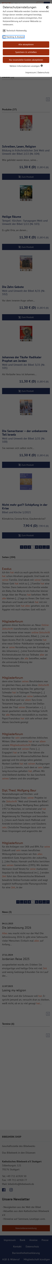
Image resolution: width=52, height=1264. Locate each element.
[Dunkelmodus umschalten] (48, 8)
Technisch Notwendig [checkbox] (16, 30)
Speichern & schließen (26, 52)
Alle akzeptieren (26, 44)
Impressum (30, 72)
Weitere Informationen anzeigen (26, 66)
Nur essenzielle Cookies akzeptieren (26, 59)
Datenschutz (43, 72)
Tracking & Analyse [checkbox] (15, 36)
